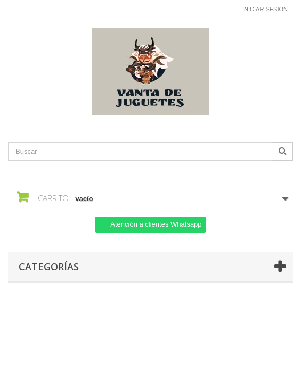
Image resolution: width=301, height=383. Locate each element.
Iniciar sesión (265, 9)
